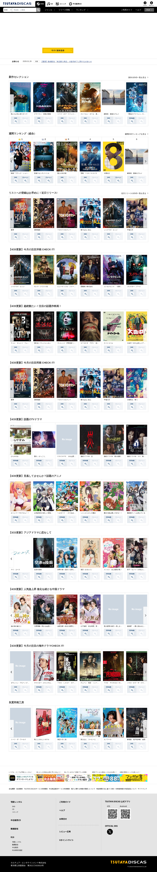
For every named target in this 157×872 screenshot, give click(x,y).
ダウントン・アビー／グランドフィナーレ (25, 683)
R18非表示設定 (17, 850)
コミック (63, 4)
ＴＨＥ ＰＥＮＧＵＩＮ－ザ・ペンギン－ (118, 683)
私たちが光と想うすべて (19, 114)
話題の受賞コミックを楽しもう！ (130, 772)
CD (51, 4)
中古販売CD (77, 4)
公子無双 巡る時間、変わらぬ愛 (92, 626)
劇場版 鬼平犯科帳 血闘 (136, 739)
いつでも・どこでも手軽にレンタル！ (20, 772)
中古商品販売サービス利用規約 (59, 789)
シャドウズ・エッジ (110, 230)
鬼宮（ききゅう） (87, 569)
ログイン (151, 5)
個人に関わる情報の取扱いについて (83, 789)
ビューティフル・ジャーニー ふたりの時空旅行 (74, 286)
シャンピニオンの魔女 (88, 513)
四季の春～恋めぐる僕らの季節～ (68, 569)
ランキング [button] (81, 10)
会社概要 (12, 789)
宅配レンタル (16, 842)
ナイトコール (108, 343)
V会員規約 (19, 789)
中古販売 (15, 847)
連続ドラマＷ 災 (87, 456)
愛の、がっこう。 (40, 456)
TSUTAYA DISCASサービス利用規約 (36, 789)
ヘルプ (138, 10)
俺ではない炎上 (86, 230)
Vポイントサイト (66, 840)
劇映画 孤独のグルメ (111, 114)
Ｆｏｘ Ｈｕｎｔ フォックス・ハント (24, 343)
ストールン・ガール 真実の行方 (92, 114)
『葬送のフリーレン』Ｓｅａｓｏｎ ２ (140, 114)
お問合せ (63, 819)
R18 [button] (148, 10)
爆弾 (12, 230)
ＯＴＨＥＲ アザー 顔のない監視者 (93, 343)
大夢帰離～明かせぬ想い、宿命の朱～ (47, 626)
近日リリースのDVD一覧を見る (134, 193)
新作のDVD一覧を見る (137, 77)
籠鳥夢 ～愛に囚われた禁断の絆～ (139, 626)
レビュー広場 (65, 831)
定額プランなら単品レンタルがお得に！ (104, 772)
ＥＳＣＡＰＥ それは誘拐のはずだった (71, 456)
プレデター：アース (134, 286)
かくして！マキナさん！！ (20, 513)
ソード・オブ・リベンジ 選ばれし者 (70, 114)
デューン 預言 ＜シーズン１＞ (92, 683)
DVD (42, 4)
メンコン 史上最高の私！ (113, 569)
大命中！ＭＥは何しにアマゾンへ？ (139, 343)
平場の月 (130, 230)
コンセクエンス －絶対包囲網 (114, 286)
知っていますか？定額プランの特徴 (75, 772)
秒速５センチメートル (41, 173)
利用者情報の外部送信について (126, 789)
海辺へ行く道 (61, 739)
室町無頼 (37, 230)
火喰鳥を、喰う (132, 400)
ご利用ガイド (126, 10)
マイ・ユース (15, 569)
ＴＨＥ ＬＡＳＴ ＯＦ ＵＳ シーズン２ (72, 683)
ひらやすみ (14, 456)
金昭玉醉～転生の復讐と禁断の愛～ (69, 626)
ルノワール (107, 739)
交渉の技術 (38, 569)
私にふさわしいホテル (41, 739)
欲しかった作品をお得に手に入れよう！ (49, 772)
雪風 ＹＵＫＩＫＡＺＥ (89, 173)
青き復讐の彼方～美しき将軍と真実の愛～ (118, 626)
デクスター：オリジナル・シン (44, 683)
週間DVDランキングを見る (136, 134)
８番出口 (107, 173)
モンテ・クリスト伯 (41, 286)
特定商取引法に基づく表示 (105, 789)
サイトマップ (142, 789)
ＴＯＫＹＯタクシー (64, 230)
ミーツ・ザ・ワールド (18, 739)
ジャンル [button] (48, 10)
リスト (145, 5)
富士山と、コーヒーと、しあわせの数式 (94, 739)
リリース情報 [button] (64, 10)
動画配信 (14, 828)
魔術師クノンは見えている (136, 513)
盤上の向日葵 (61, 173)
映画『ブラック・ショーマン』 (21, 173)
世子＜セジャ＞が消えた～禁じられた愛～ (141, 569)
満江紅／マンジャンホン (42, 343)
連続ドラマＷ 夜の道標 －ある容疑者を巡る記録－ (122, 456)
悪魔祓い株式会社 (87, 286)
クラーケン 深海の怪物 (42, 114)
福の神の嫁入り (16, 626)
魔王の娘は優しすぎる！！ (113, 513)
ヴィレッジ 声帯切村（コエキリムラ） (71, 343)
